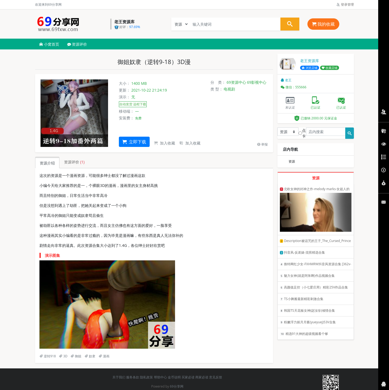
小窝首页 (49, 44)
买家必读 (188, 377)
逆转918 (47, 356)
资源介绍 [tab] (47, 163)
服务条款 (132, 377)
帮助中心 (160, 377)
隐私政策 (146, 377)
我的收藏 (323, 24)
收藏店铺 (329, 68)
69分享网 (176, 386)
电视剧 (229, 89)
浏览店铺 (309, 68)
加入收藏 (164, 143)
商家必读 (201, 377)
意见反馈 (215, 377)
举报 (262, 144)
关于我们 (118, 377)
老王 (286, 80)
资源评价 (77, 44)
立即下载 (134, 142)
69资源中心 (236, 82)
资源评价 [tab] (74, 161)
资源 (292, 161)
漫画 (104, 356)
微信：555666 (293, 87)
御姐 (76, 356)
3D (63, 356)
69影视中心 (256, 82)
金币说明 (174, 377)
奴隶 (90, 356)
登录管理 (345, 4)
